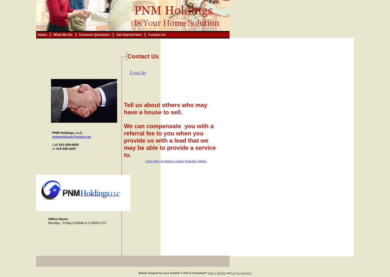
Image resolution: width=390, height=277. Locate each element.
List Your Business (241, 273)
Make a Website (217, 273)
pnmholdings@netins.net (71, 137)
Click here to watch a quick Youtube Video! (176, 161)
